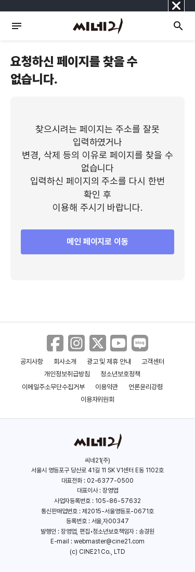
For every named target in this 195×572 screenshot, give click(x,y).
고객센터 (152, 361)
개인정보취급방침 (67, 374)
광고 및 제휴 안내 (109, 361)
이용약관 (106, 387)
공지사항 (31, 361)
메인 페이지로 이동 (98, 242)
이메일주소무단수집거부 (53, 387)
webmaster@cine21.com (109, 541)
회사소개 (65, 361)
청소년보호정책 (120, 374)
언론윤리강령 (145, 387)
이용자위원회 (98, 399)
